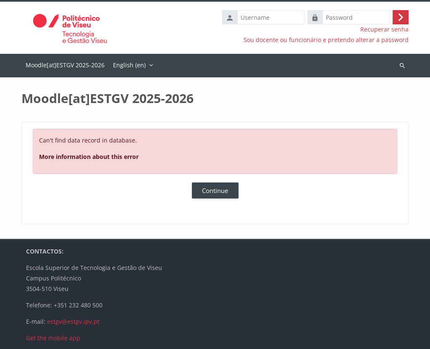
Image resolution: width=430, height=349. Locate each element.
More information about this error (89, 157)
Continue (215, 190)
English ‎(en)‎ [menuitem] (129, 65)
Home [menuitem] (65, 65)
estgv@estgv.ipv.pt (73, 321)
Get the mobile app (53, 338)
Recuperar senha (384, 29)
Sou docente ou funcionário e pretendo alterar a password (326, 40)
